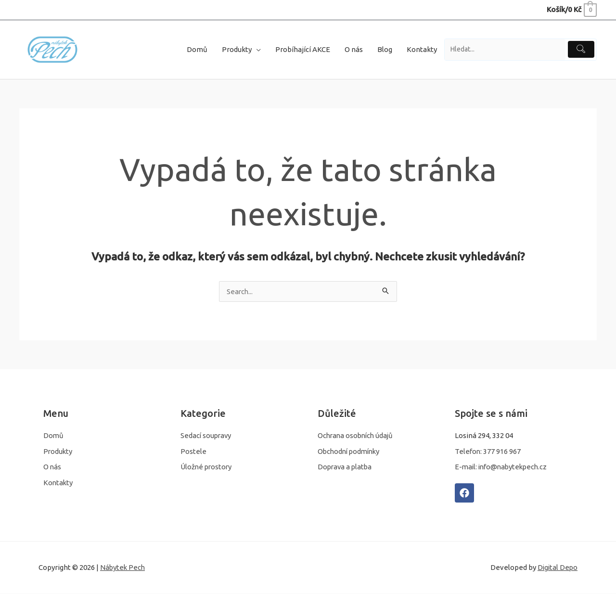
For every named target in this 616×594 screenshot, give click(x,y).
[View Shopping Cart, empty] (571, 9)
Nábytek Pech (123, 568)
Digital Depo (557, 568)
